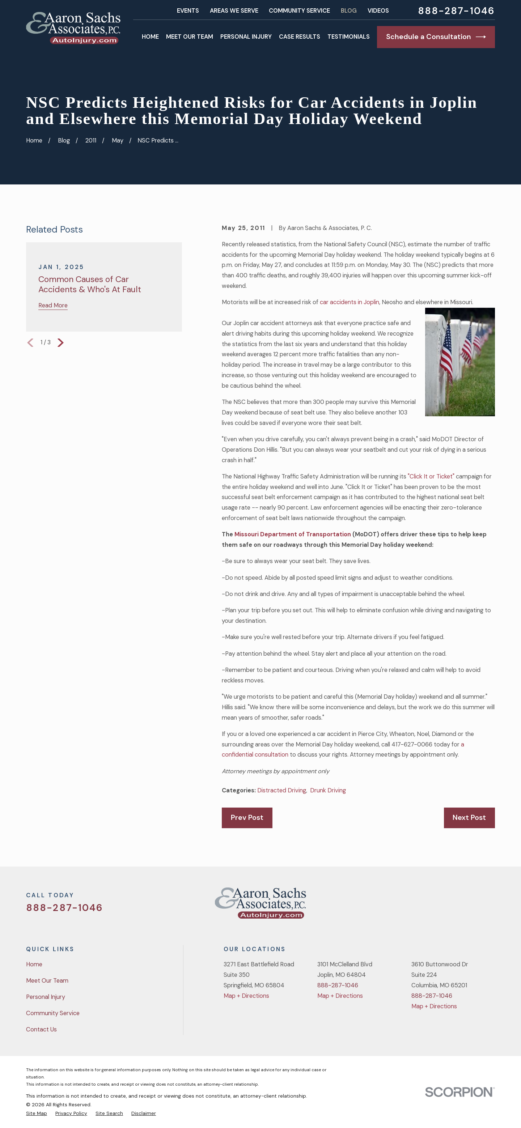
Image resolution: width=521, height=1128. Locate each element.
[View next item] (60, 343)
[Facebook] (453, 906)
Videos (378, 10)
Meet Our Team (47, 980)
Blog (349, 10)
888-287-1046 (456, 11)
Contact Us (41, 1029)
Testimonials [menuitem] (348, 37)
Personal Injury (45, 997)
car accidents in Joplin (349, 302)
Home (34, 964)
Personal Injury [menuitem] (246, 37)
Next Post (469, 817)
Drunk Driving (328, 790)
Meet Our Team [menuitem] (189, 37)
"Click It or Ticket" (432, 476)
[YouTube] (472, 906)
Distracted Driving (281, 790)
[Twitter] (434, 906)
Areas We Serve (234, 10)
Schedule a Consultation (436, 37)
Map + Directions (246, 996)
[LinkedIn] (491, 906)
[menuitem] (36, 1113)
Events (188, 10)
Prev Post (247, 817)
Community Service (299, 10)
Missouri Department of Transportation (292, 534)
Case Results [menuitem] (299, 37)
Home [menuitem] (150, 37)
